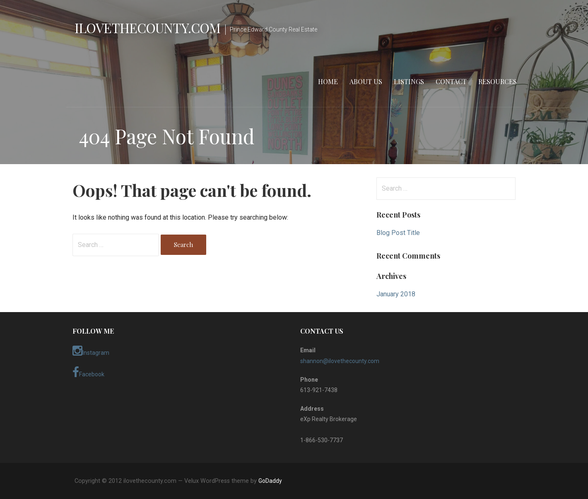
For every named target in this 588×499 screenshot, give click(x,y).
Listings (409, 81)
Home (328, 81)
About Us (365, 81)
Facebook (88, 372)
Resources (497, 81)
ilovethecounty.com (147, 27)
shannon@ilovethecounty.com (339, 361)
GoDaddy (270, 480)
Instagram (90, 351)
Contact (451, 81)
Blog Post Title (398, 233)
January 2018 (395, 294)
